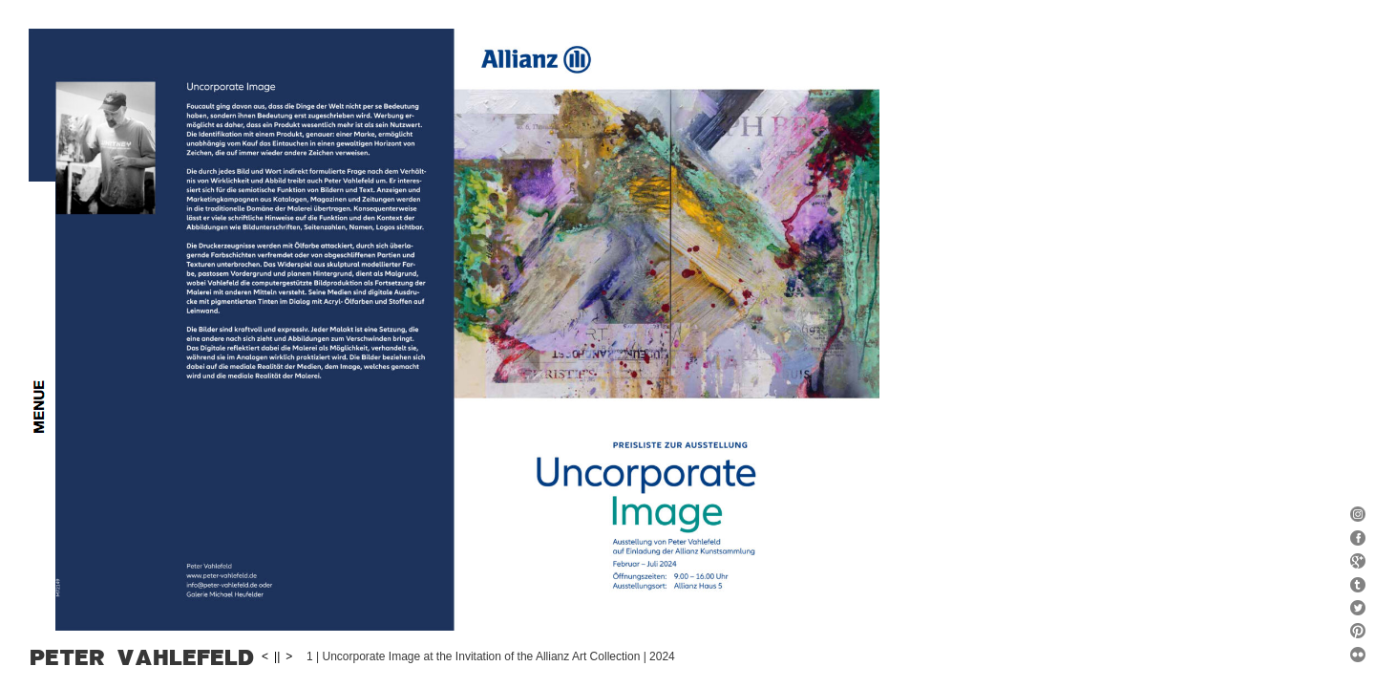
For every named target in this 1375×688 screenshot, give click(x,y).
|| (598, 655)
